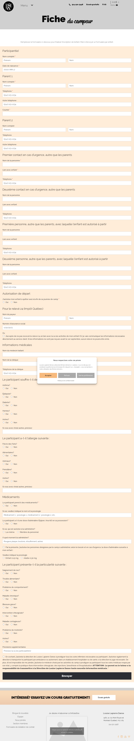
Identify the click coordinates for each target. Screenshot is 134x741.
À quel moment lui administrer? (15, 538)
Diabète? (6, 402)
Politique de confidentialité (66, 380)
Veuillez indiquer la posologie (14, 555)
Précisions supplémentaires (14, 647)
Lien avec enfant (10, 170)
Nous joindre (20, 720)
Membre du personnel (29, 532)
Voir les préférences (86, 375)
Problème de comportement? (15, 587)
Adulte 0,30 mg (30, 558)
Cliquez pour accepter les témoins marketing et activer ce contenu (67, 731)
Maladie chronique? (10, 596)
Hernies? (6, 411)
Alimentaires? (8, 452)
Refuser (67, 375)
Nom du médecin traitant (13, 351)
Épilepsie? (6, 394)
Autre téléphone (9, 100)
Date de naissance (10, 66)
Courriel (6, 110)
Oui (7, 302)
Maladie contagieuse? (11, 621)
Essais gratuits (92, 4)
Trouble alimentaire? (11, 579)
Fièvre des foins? (9, 444)
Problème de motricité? (12, 630)
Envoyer (67, 675)
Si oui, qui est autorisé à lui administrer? (18, 529)
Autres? (5, 419)
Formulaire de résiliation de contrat (20, 727)
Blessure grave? (9, 604)
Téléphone (7, 91)
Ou (3, 333)
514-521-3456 (77, 4)
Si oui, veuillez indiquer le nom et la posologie (21, 511)
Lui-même (10, 532)
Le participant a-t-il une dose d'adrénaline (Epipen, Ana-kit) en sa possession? (35, 520)
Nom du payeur (9, 314)
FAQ (104, 4)
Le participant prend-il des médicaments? (20, 503)
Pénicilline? (7, 469)
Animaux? (6, 461)
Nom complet (9, 56)
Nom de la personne (11, 160)
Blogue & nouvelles (20, 713)
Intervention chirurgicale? (13, 613)
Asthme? (6, 385)
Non (15, 302)
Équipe (20, 717)
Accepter (48, 375)
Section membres (20, 723)
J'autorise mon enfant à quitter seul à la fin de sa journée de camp (30, 299)
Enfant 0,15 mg (12, 558)
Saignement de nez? (11, 570)
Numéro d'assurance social (13, 324)
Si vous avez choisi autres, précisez (17, 428)
